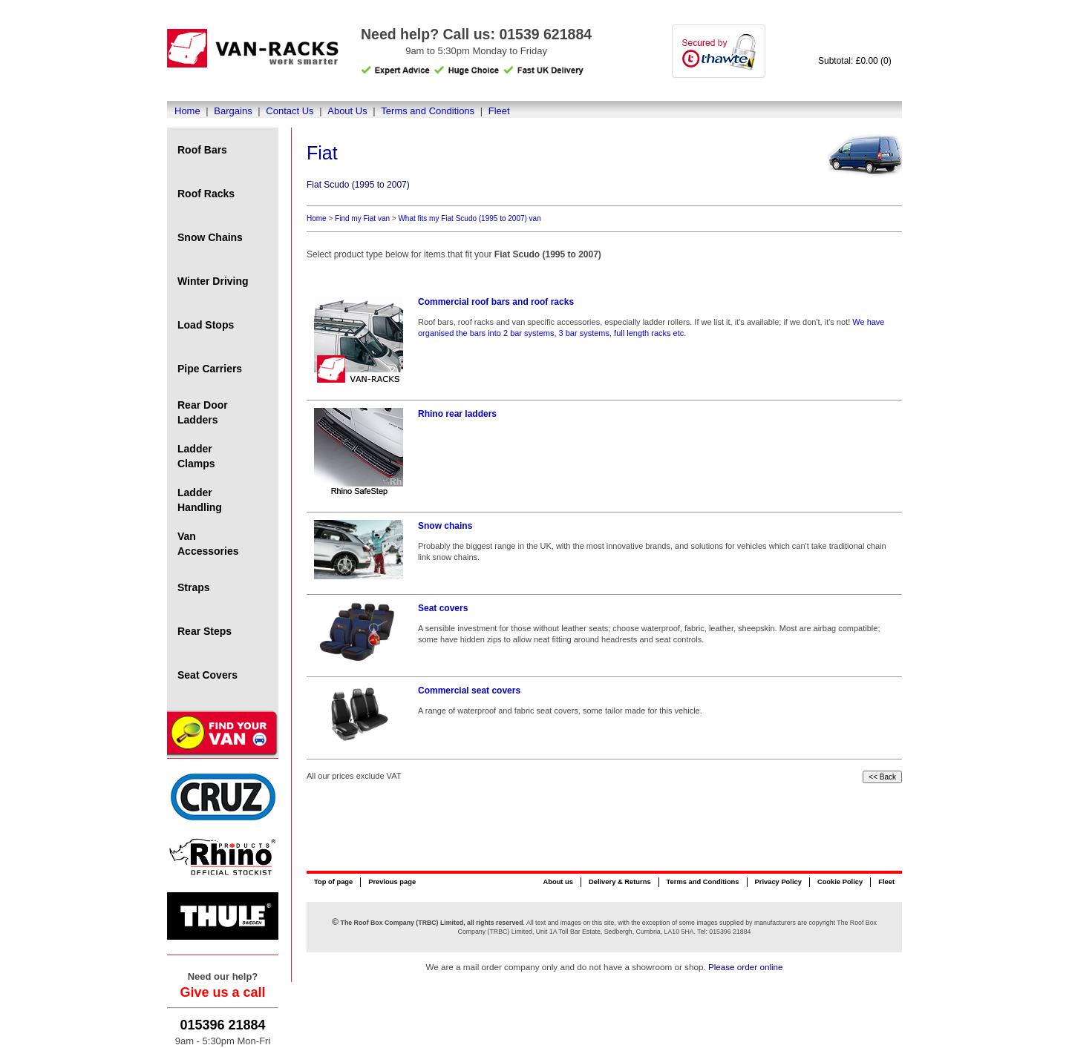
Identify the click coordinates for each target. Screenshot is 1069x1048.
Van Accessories (208, 543)
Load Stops (205, 325)
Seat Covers (207, 675)
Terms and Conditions (427, 110)
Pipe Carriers (209, 369)
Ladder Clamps (196, 456)
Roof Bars (202, 150)
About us (557, 882)
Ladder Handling (199, 500)
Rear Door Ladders (202, 412)
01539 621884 (545, 34)
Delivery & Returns (620, 882)
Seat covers (443, 608)
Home (187, 110)
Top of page (333, 882)
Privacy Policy (778, 882)
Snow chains (445, 526)
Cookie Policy (840, 882)
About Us (347, 110)
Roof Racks (206, 194)
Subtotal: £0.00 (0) (855, 61)
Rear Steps (204, 631)
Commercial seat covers (469, 690)
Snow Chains (210, 237)
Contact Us (289, 110)
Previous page (392, 882)
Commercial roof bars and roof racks (496, 302)
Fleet (499, 110)
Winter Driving (213, 281)
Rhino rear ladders (457, 414)
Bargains (233, 110)
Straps (193, 587)
